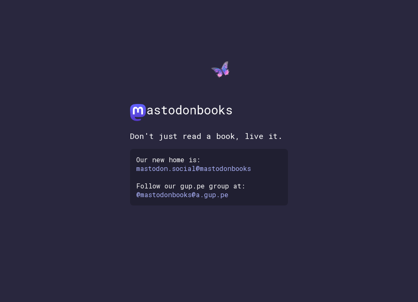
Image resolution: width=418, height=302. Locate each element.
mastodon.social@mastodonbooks (193, 168)
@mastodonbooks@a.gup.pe (182, 194)
